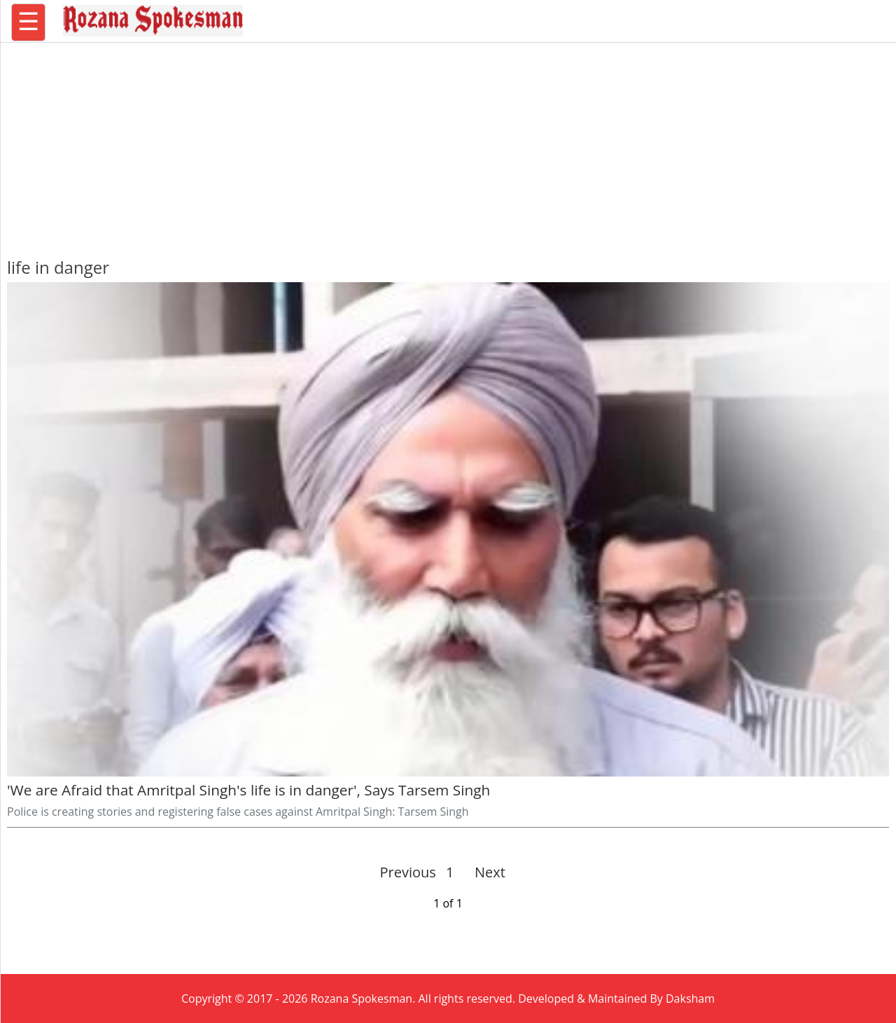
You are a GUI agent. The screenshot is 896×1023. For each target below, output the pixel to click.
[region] (448, 143)
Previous (408, 872)
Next (484, 872)
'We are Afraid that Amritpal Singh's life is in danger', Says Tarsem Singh (248, 790)
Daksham (690, 998)
